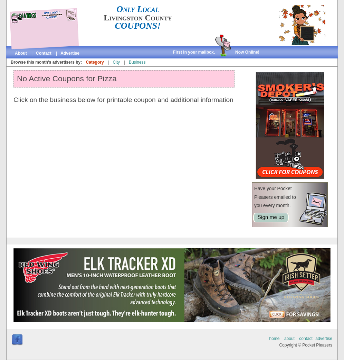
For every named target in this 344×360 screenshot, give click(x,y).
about (21, 53)
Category (95, 62)
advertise (69, 53)
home (274, 338)
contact (43, 53)
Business (137, 62)
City (116, 62)
